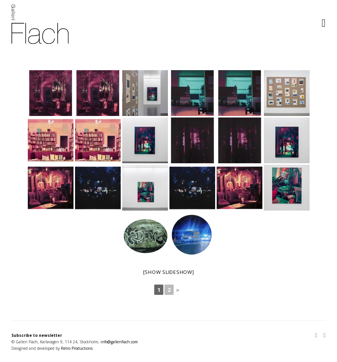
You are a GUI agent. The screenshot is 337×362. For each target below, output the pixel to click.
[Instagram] (317, 335)
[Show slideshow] (168, 272)
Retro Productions (77, 348)
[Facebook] (323, 335)
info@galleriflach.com (119, 341)
